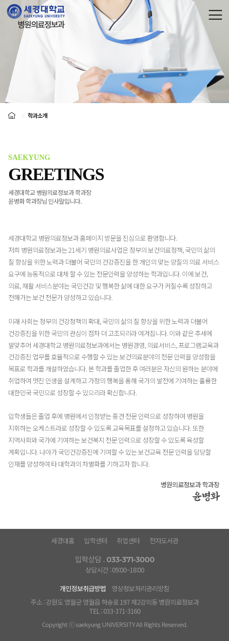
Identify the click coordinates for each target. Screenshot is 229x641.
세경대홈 (62, 540)
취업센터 (128, 540)
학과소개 (37, 115)
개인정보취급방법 (83, 588)
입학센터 (95, 540)
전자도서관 (164, 540)
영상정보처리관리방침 (140, 588)
